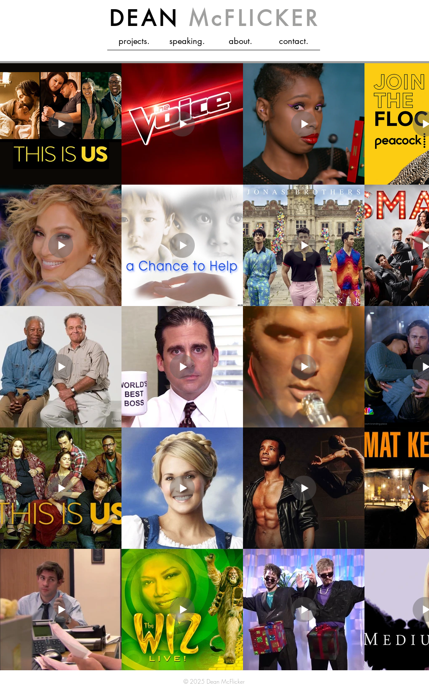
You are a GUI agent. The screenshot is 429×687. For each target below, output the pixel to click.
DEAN (214, 18)
